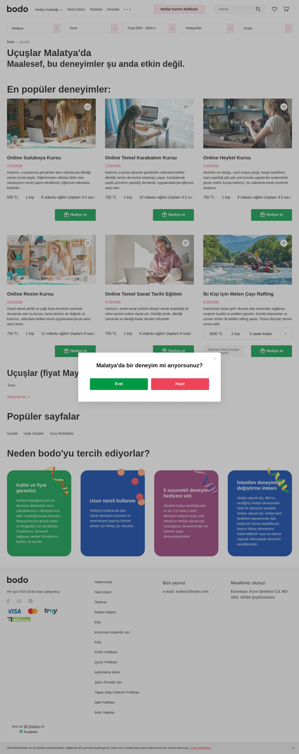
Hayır (180, 384)
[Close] (215, 358)
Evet (119, 384)
